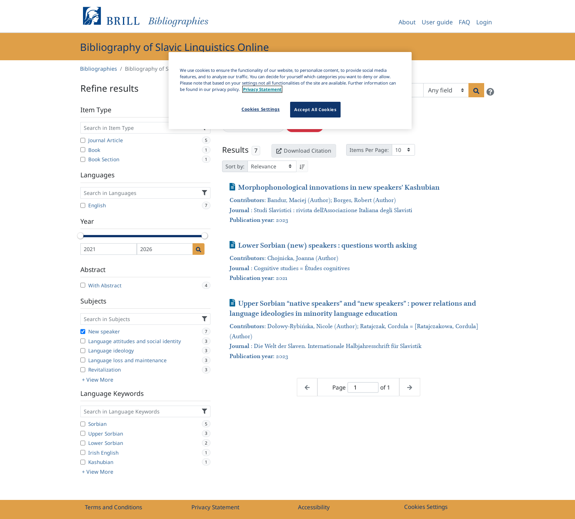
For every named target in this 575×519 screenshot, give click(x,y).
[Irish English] (82, 452)
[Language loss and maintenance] (82, 360)
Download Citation (303, 150)
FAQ (464, 22)
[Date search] (199, 249)
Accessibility (314, 507)
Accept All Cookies (315, 109)
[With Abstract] (82, 285)
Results (235, 149)
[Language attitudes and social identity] (82, 341)
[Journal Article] (82, 140)
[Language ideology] (82, 350)
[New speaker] (82, 331)
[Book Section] (82, 159)
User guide (437, 22)
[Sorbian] (82, 424)
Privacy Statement (215, 507)
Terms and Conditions (113, 507)
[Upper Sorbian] (82, 433)
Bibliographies (98, 68)
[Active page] (363, 387)
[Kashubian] (82, 462)
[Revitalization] (82, 369)
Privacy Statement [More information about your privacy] (262, 89)
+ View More (97, 379)
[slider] (80, 236)
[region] (290, 90)
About (407, 22)
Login (484, 22)
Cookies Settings (426, 506)
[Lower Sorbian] (82, 443)
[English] (82, 205)
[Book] (82, 149)
